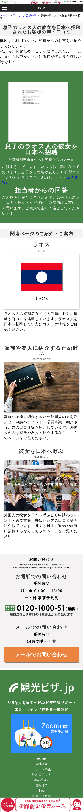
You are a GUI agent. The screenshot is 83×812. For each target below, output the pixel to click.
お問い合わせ (41, 796)
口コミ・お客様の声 (24, 15)
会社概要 (41, 764)
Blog (41, 790)
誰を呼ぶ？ (41, 780)
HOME (41, 758)
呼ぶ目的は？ (41, 774)
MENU (41, 8)
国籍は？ (41, 785)
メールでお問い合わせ (41, 654)
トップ (4, 15)
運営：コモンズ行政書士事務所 (41, 710)
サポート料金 (41, 769)
